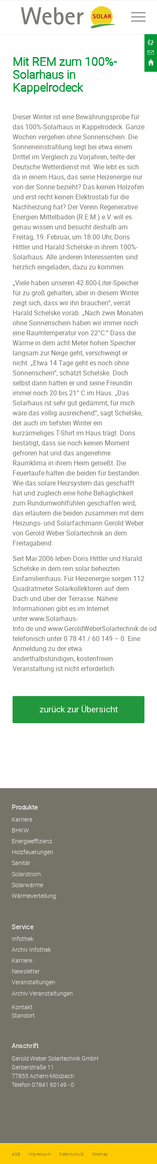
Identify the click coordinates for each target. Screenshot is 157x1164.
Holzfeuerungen (32, 852)
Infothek (22, 939)
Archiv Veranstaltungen (42, 993)
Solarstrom (26, 874)
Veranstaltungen (33, 982)
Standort (23, 1015)
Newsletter (26, 971)
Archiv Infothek (31, 949)
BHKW (20, 830)
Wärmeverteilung (34, 896)
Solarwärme (27, 885)
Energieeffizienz (32, 841)
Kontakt (22, 1007)
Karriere (22, 819)
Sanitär (21, 863)
